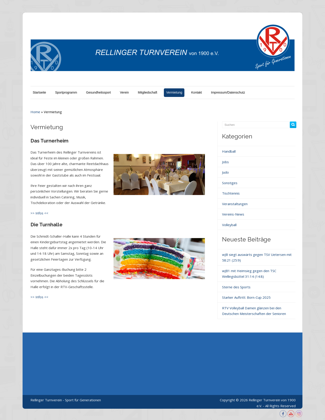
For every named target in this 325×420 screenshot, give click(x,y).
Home (35, 112)
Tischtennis (231, 193)
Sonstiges (229, 183)
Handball (229, 151)
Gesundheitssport (98, 92)
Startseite (39, 92)
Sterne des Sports (236, 287)
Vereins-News (233, 214)
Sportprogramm (66, 92)
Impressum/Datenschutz (228, 92)
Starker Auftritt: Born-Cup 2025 (246, 297)
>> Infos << (39, 213)
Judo (225, 172)
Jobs (225, 162)
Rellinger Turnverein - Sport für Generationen (65, 400)
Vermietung (174, 92)
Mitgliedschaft (147, 92)
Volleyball (229, 225)
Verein (124, 92)
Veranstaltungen (235, 204)
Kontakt (196, 92)
